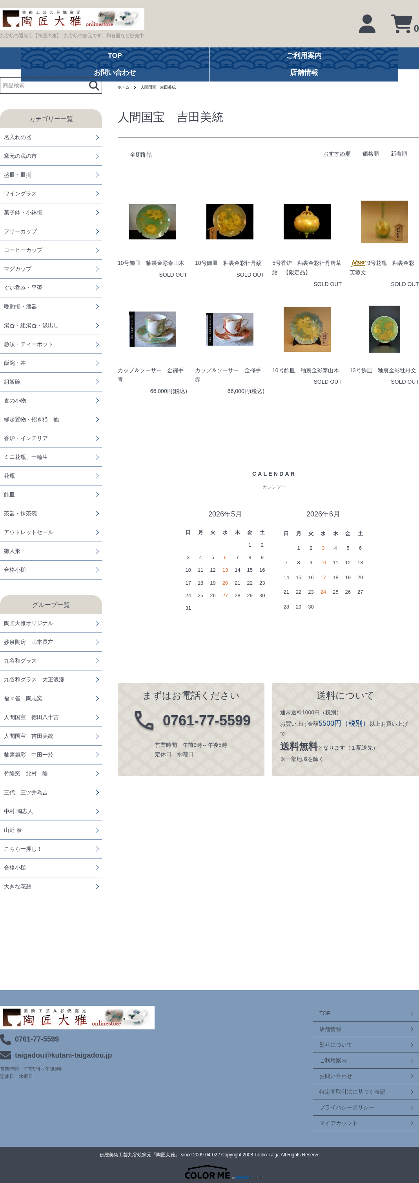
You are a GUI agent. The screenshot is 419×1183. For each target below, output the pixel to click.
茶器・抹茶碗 (20, 513)
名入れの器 (17, 137)
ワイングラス (20, 193)
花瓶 (9, 476)
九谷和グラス (20, 661)
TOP (318, 1013)
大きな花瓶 (17, 886)
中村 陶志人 (18, 811)
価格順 (371, 153)
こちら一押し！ (23, 849)
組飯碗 (12, 382)
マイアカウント (332, 1123)
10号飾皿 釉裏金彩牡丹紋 (228, 263)
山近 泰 (13, 830)
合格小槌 (15, 570)
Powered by (209, 1172)
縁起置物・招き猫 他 (31, 419)
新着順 (399, 153)
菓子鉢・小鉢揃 (23, 212)
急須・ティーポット (28, 344)
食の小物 (15, 400)
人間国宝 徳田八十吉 (31, 717)
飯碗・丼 (15, 363)
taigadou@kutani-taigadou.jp (63, 1055)
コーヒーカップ (23, 250)
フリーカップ (20, 231)
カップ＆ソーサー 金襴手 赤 (229, 375)
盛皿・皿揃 (17, 175)
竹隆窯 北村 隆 (26, 773)
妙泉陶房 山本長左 (28, 642)
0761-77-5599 (37, 1039)
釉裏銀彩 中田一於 (28, 755)
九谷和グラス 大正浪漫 (34, 679)
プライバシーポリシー (340, 1107)
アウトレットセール (28, 532)
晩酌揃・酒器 (20, 306)
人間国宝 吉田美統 (28, 736)
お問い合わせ (329, 1076)
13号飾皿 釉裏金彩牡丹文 (383, 370)
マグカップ (17, 269)
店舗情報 (324, 1029)
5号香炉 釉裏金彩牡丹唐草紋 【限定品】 (306, 267)
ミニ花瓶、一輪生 (26, 457)
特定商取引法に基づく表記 (346, 1092)
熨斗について (329, 1045)
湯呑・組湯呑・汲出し (31, 325)
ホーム (125, 87)
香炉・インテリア (26, 438)
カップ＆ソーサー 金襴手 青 (152, 375)
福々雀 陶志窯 (23, 698)
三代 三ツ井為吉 (26, 792)
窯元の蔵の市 (20, 156)
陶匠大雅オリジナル (28, 623)
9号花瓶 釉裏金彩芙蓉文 (382, 267)
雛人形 (12, 551)
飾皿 (9, 494)
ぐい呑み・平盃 (23, 287)
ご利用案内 (327, 1060)
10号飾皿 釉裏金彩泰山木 (151, 263)
